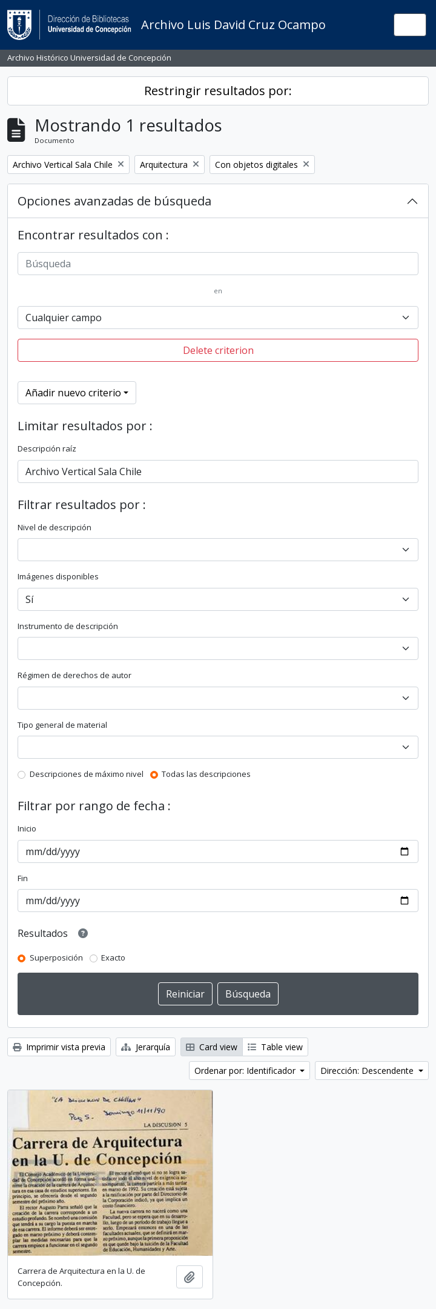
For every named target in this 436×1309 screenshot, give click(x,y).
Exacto (113, 957)
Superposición (56, 957)
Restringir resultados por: (218, 90)
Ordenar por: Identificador (246, 1070)
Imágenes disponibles (58, 576)
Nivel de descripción (54, 527)
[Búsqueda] (218, 263)
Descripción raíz (47, 448)
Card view (211, 1047)
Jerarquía (145, 1047)
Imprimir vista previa (59, 1047)
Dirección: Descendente (368, 1070)
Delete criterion (218, 350)
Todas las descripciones (206, 773)
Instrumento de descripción (68, 626)
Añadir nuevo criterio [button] (73, 392)
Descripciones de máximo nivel (87, 773)
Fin (23, 878)
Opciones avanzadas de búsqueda (114, 201)
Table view (275, 1047)
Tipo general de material (62, 724)
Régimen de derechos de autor (74, 675)
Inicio (27, 828)
